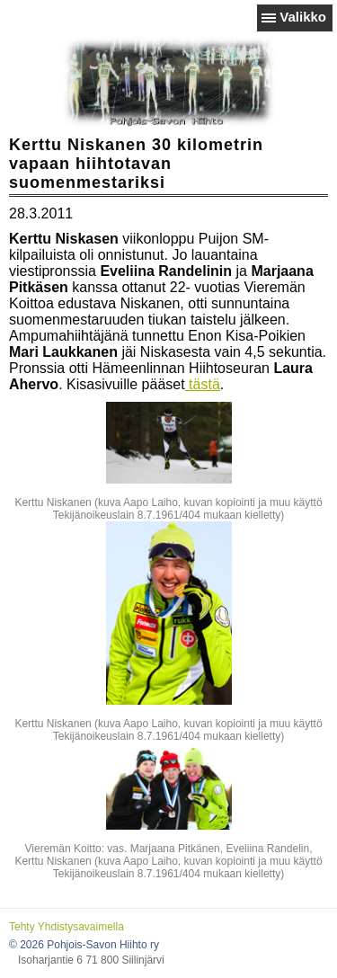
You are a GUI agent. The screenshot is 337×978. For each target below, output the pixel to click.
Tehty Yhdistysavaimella (66, 926)
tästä (202, 384)
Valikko (302, 16)
